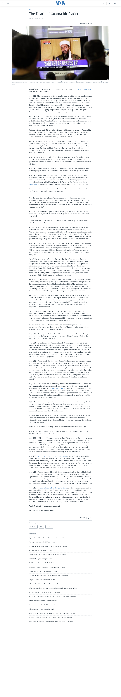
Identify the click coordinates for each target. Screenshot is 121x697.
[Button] (82, 23)
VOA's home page (84, 89)
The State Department (56, 388)
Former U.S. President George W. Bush (52, 488)
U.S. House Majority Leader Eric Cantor (52, 456)
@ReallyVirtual (34, 184)
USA (30, 9)
